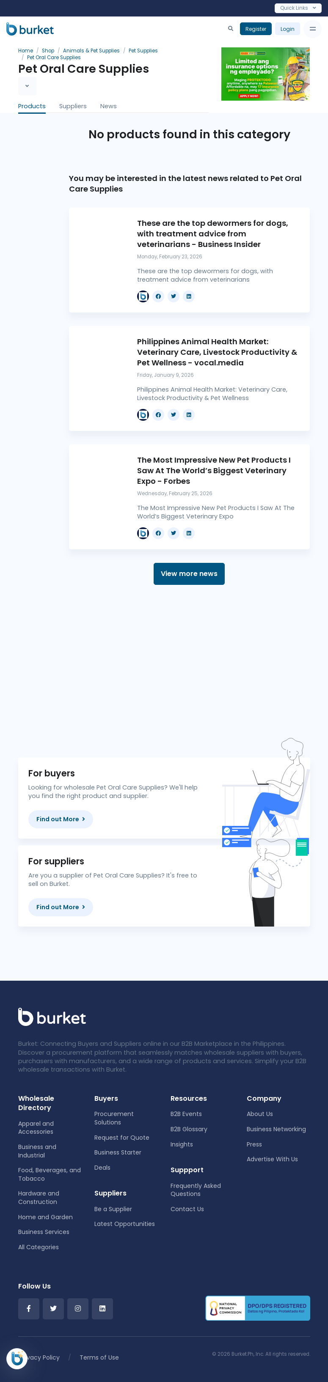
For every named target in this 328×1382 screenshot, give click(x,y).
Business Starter (117, 1152)
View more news (189, 574)
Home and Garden (45, 1217)
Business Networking (276, 1129)
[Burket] (30, 28)
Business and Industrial (37, 1151)
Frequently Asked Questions (196, 1190)
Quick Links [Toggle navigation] (298, 7)
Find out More (60, 819)
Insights (182, 1144)
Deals (102, 1167)
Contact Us (187, 1209)
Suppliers (73, 106)
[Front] (52, 1016)
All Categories (38, 1247)
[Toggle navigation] (312, 29)
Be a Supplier (113, 1209)
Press (254, 1144)
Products (32, 106)
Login (288, 29)
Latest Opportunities (124, 1224)
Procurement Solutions (114, 1118)
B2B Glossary (189, 1129)
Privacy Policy (40, 1357)
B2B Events (186, 1114)
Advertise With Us (272, 1159)
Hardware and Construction (38, 1197)
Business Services (43, 1232)
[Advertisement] (189, 671)
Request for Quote (121, 1137)
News (108, 106)
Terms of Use (99, 1357)
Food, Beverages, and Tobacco (49, 1174)
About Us (260, 1114)
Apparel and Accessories (36, 1127)
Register (255, 29)
